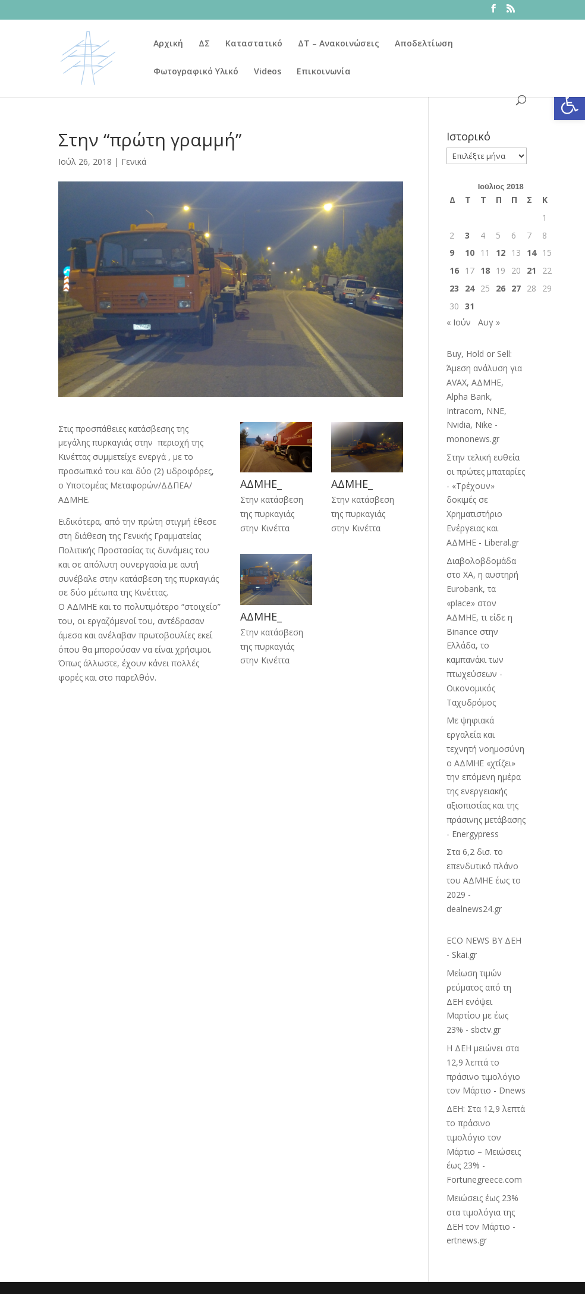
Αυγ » (489, 322)
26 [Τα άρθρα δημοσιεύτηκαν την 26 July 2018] (500, 288)
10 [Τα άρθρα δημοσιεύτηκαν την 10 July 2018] (469, 252)
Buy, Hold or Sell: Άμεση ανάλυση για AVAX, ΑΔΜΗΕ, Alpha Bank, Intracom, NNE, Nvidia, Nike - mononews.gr (484, 396)
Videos (267, 72)
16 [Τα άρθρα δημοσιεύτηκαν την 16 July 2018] (454, 270)
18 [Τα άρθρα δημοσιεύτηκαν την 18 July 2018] (485, 270)
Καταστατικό (253, 44)
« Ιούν (458, 322)
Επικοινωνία (324, 72)
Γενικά (133, 161)
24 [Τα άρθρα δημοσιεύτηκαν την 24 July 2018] (469, 288)
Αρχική (168, 44)
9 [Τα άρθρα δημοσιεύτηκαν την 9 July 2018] (451, 252)
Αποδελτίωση (424, 44)
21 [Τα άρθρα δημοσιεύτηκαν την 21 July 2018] (531, 270)
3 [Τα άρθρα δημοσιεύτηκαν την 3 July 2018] (467, 235)
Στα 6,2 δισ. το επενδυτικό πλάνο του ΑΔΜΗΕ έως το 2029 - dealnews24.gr (483, 880)
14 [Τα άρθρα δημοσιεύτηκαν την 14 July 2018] (531, 252)
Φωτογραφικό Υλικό (195, 72)
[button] (569, 104)
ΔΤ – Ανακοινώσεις (338, 44)
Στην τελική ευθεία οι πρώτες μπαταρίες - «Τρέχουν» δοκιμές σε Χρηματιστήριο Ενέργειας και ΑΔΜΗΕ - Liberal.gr (485, 500)
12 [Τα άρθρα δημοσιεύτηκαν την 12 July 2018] (500, 252)
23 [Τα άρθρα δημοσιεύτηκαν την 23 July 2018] (454, 288)
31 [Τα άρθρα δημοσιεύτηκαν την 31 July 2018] (469, 306)
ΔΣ (204, 44)
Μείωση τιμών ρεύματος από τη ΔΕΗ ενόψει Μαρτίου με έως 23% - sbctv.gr (478, 1001)
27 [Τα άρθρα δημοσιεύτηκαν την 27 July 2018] (516, 288)
